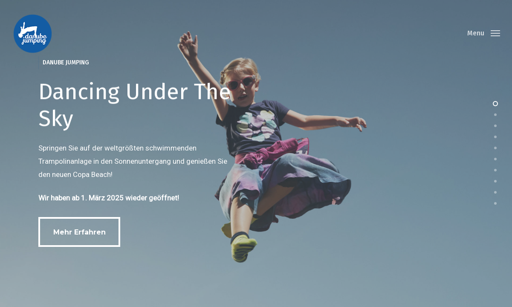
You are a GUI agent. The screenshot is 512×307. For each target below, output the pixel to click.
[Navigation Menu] (483, 33)
